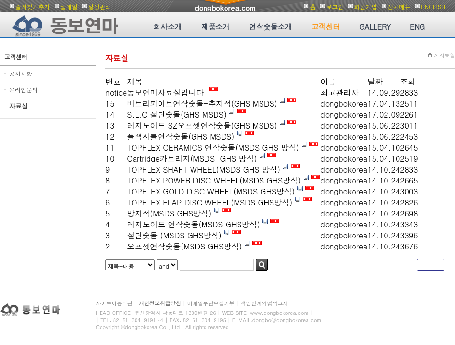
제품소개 (215, 27)
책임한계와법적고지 (264, 303)
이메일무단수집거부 (211, 303)
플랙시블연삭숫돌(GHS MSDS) (180, 136)
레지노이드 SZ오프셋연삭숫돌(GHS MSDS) (202, 125)
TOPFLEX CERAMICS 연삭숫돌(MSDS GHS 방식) (213, 147)
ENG (417, 27)
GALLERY (375, 27)
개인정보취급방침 (160, 303)
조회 (407, 81)
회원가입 (365, 6)
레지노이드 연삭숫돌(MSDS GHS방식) (193, 224)
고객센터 (325, 27)
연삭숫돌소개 (270, 27)
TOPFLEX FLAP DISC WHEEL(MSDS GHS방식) (209, 202)
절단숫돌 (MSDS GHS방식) (174, 235)
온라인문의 (23, 90)
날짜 (375, 81)
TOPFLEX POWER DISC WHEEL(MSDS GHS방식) (214, 180)
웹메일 (69, 6)
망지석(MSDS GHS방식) (169, 213)
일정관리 (99, 6)
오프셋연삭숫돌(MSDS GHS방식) (184, 246)
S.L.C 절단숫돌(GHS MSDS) (177, 114)
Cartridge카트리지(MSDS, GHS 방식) (192, 158)
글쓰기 (430, 265)
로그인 (334, 6)
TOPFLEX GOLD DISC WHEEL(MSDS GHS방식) (211, 191)
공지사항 (20, 73)
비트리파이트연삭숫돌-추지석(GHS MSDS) (202, 103)
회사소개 (167, 27)
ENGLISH (433, 6)
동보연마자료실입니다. (168, 92)
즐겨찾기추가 (32, 6)
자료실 (18, 105)
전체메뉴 (398, 6)
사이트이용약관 (114, 303)
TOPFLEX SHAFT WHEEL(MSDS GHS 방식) (203, 169)
